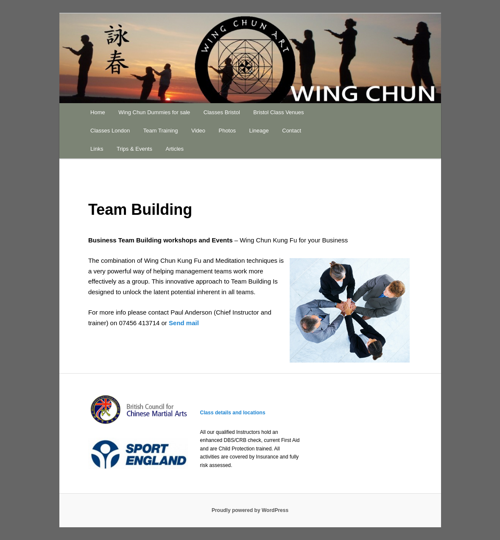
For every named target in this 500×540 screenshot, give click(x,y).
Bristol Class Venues (278, 112)
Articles (174, 149)
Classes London (110, 130)
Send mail (184, 322)
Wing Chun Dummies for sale (154, 112)
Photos (226, 130)
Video (198, 130)
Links (96, 149)
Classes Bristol (222, 112)
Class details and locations (232, 413)
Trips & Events (134, 149)
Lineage (258, 130)
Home (97, 112)
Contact (291, 130)
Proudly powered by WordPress (250, 510)
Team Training (160, 130)
